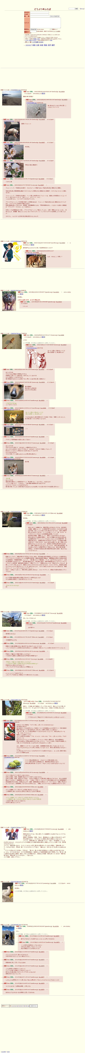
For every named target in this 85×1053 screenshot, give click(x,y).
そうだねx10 (27, 93)
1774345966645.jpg (31, 254)
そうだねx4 (49, 637)
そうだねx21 (24, 303)
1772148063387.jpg (9, 409)
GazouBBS (3, 1051)
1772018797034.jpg (9, 121)
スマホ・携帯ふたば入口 (30, 40)
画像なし (54, 29)
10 (28, 1006)
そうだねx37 (27, 615)
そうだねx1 (29, 524)
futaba (8, 1051)
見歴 (49, 45)
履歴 (53, 45)
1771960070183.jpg (9, 383)
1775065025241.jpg (9, 459)
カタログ (29, 45)
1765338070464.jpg (9, 722)
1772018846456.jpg (9, 162)
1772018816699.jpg (9, 144)
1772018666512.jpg (16, 90)
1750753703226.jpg (16, 511)
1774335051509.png (9, 426)
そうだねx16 (29, 346)
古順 (37, 45)
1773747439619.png (16, 241)
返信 (43, 93)
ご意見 (38, 38)
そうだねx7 (50, 142)
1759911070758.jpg (16, 611)
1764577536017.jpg (16, 699)
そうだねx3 (50, 424)
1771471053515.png (31, 348)
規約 (51, 40)
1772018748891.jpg (31, 102)
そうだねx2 (50, 178)
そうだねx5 (51, 443)
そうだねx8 (50, 369)
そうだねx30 (49, 659)
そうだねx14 (50, 382)
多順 (41, 45)
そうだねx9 (29, 101)
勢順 (45, 45)
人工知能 (35, 42)
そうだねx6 (51, 457)
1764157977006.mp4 (16, 881)
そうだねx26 (27, 337)
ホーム (82, 8)
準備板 (34, 38)
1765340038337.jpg (9, 757)
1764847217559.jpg (16, 827)
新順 (34, 45)
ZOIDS (41, 42)
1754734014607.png (16, 924)
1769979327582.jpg (16, 333)
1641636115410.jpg (16, 290)
